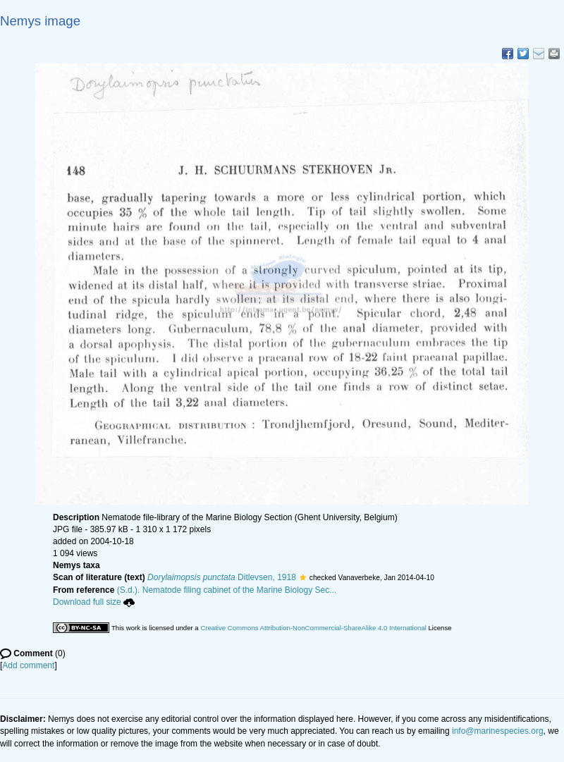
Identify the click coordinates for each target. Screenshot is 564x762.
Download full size (94, 602)
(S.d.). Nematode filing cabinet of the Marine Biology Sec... (227, 590)
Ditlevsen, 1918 (221, 577)
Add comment (28, 665)
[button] (302, 577)
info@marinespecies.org (498, 731)
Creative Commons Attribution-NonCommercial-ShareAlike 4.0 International (313, 628)
